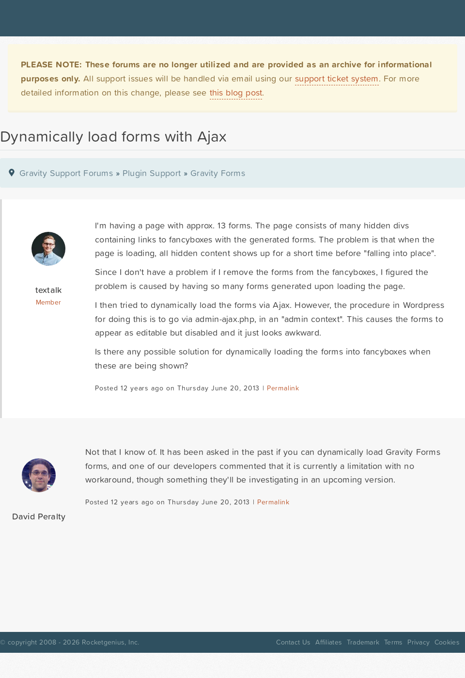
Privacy (418, 642)
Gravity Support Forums (66, 172)
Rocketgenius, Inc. (110, 642)
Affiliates (328, 642)
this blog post (236, 92)
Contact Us (293, 642)
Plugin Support (152, 172)
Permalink (283, 388)
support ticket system (337, 78)
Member (49, 302)
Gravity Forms (217, 172)
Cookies (447, 642)
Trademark (363, 642)
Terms (393, 642)
